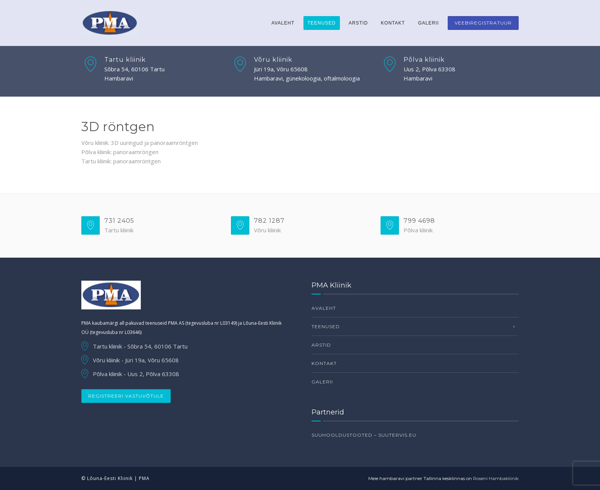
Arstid (358, 23)
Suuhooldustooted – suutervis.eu (364, 435)
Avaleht (283, 23)
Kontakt (393, 23)
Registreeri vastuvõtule (126, 396)
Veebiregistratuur (483, 23)
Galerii (428, 23)
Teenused (322, 23)
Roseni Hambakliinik (496, 478)
